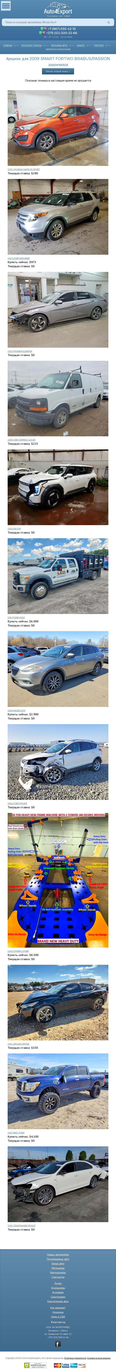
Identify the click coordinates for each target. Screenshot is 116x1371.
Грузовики (58, 1292)
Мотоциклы (58, 1268)
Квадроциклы (58, 1272)
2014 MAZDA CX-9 (16, 710)
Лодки (58, 1283)
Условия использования (99, 1358)
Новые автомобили (58, 1254)
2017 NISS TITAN (16, 1132)
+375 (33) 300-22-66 (61, 33)
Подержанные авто (58, 1259)
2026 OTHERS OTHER (18, 951)
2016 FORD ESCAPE (17, 803)
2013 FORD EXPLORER (19, 258)
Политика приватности (75, 1358)
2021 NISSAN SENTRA (18, 1043)
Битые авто (58, 1263)
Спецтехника (58, 1296)
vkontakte (58, 1344)
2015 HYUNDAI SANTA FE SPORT (24, 169)
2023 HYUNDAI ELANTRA (20, 351)
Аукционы (58, 1312)
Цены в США (58, 1316)
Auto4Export (58, 8)
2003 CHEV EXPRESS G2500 (21, 439)
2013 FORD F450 (16, 617)
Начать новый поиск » (58, 71)
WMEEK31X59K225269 (58, 49)
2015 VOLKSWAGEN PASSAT (21, 1225)
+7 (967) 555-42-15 (62, 28)
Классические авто (58, 1301)
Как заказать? (58, 1307)
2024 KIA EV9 (14, 528)
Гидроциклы (58, 1287)
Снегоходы (58, 1277)
